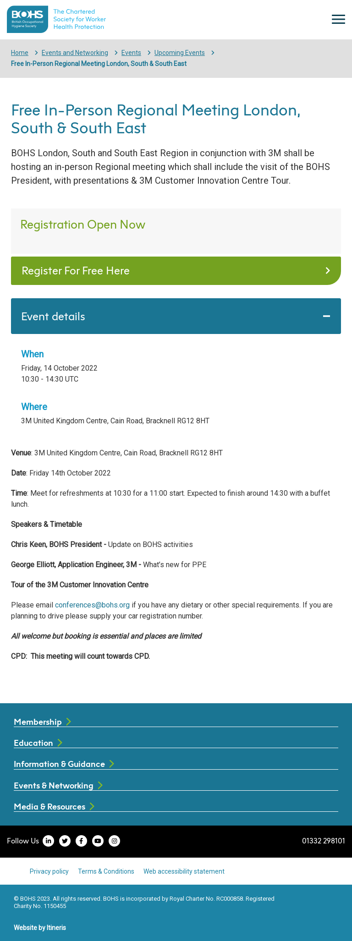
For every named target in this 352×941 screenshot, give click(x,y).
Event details (53, 316)
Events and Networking (75, 52)
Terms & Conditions (106, 871)
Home (19, 52)
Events (131, 52)
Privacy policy (49, 871)
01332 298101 (323, 840)
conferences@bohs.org (92, 605)
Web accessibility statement (184, 871)
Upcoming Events (179, 52)
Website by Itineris (40, 927)
